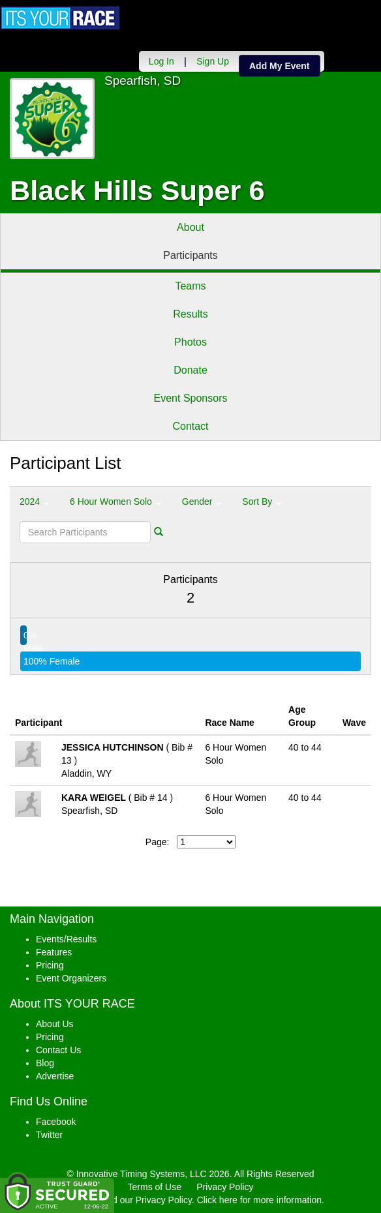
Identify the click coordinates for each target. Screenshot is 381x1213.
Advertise (55, 1076)
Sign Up (212, 61)
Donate (190, 370)
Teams (190, 286)
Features (54, 952)
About (190, 227)
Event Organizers (71, 978)
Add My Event (279, 66)
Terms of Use (154, 1187)
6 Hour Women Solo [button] (115, 501)
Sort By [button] (261, 501)
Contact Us (58, 1050)
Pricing (50, 965)
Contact (190, 426)
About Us (55, 1024)
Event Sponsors (191, 398)
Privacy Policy (224, 1187)
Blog (45, 1063)
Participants (190, 255)
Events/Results (66, 939)
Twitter (49, 1135)
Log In (161, 61)
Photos (190, 342)
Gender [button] (202, 501)
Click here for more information (259, 1200)
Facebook (56, 1121)
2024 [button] (34, 501)
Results (190, 314)
